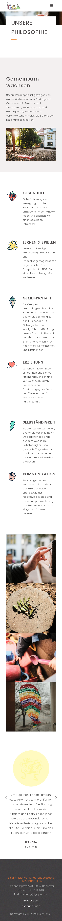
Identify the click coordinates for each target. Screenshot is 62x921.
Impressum (31, 900)
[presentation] (6, 797)
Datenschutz (31, 906)
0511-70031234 (36, 890)
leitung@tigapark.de (35, 894)
